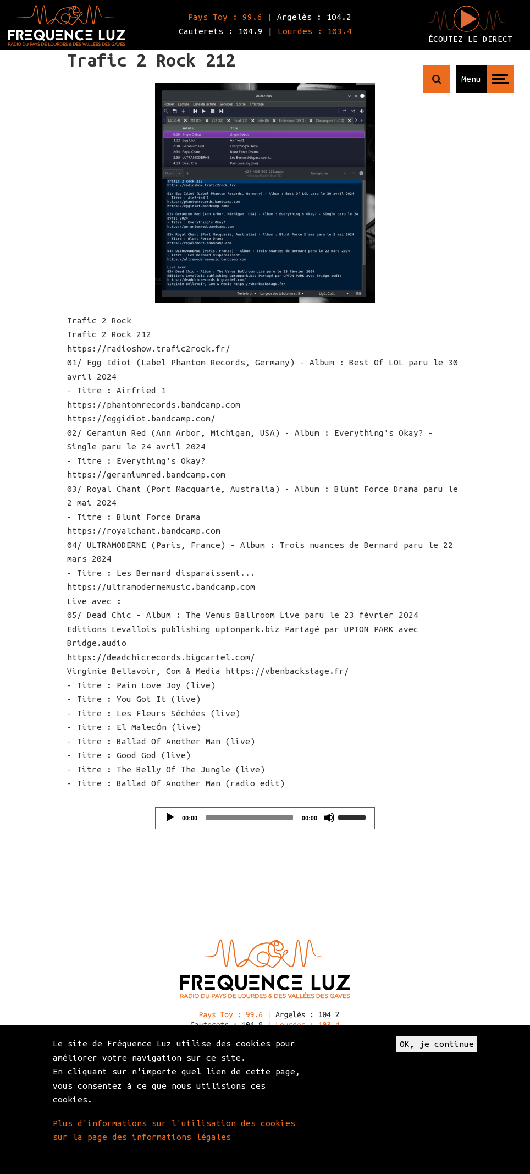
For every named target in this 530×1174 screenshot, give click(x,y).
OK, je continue (437, 1044)
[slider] (249, 817)
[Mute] (329, 817)
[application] (265, 818)
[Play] (169, 817)
